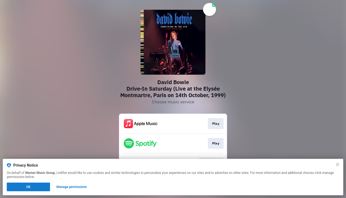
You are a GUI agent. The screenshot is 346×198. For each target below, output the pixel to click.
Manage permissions (71, 187)
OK (28, 187)
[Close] (337, 164)
